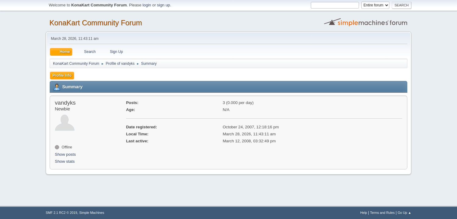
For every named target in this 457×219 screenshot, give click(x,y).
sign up (163, 5)
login (147, 5)
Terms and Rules (382, 212)
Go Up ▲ (404, 212)
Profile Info (62, 75)
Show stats (65, 161)
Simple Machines (91, 212)
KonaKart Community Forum (95, 23)
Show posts (65, 154)
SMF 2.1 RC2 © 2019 (61, 212)
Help (363, 212)
